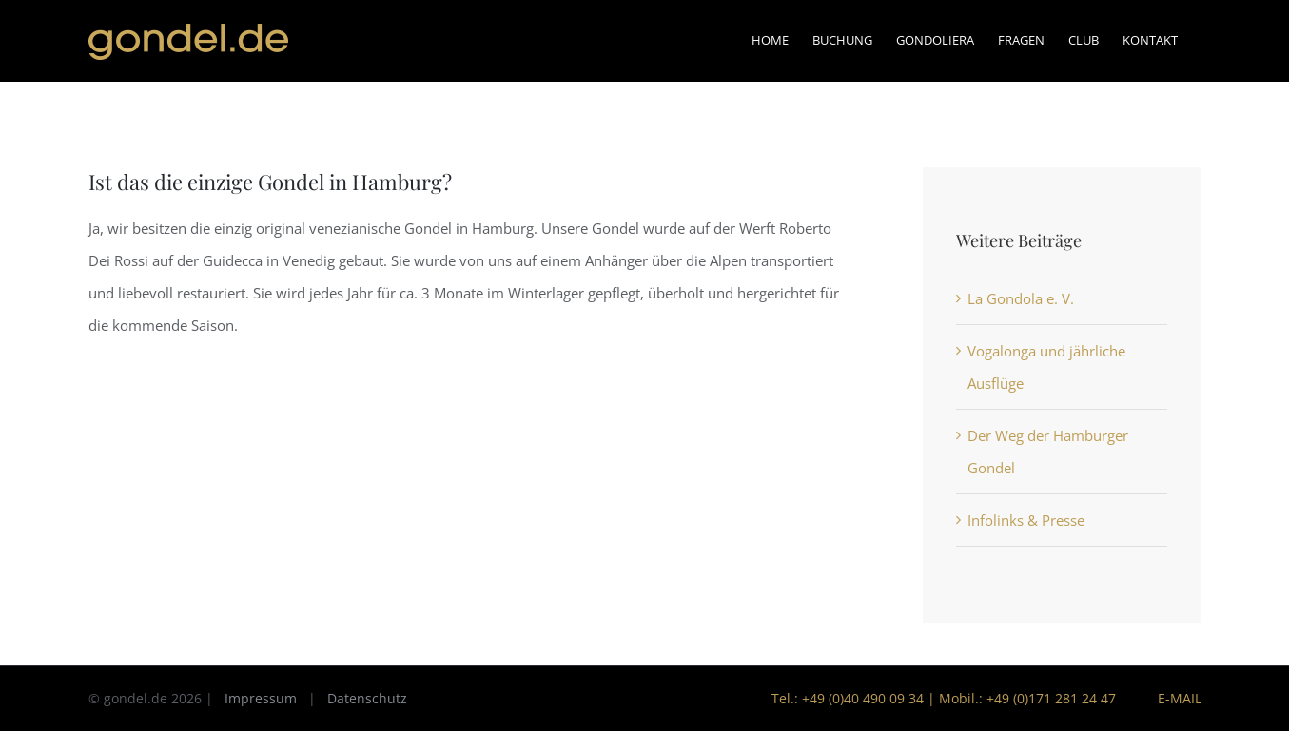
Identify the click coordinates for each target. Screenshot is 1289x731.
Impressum (261, 698)
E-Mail (1175, 698)
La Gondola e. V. (1020, 298)
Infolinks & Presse (1025, 519)
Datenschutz (367, 698)
